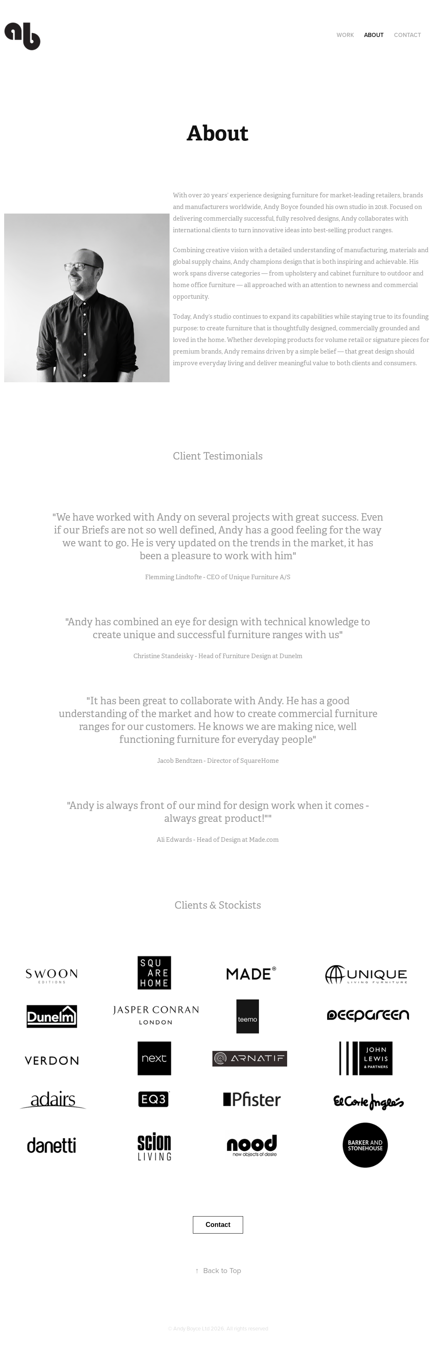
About (374, 35)
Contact (407, 35)
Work (345, 35)
